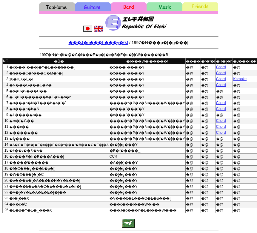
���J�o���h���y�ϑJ (98, 42)
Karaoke (240, 79)
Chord (221, 67)
